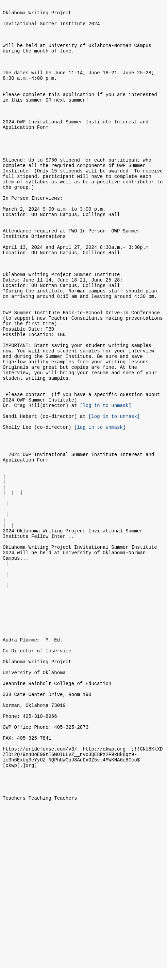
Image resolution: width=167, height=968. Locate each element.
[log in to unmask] (105, 481)
